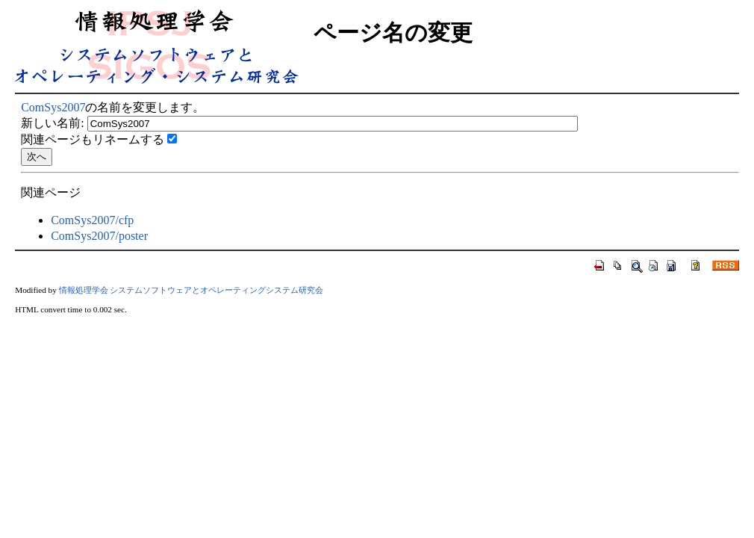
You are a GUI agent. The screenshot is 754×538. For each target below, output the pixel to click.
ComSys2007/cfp (92, 220)
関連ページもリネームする (92, 139)
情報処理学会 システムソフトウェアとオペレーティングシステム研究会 (191, 289)
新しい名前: (52, 123)
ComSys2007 (53, 107)
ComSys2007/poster (99, 235)
